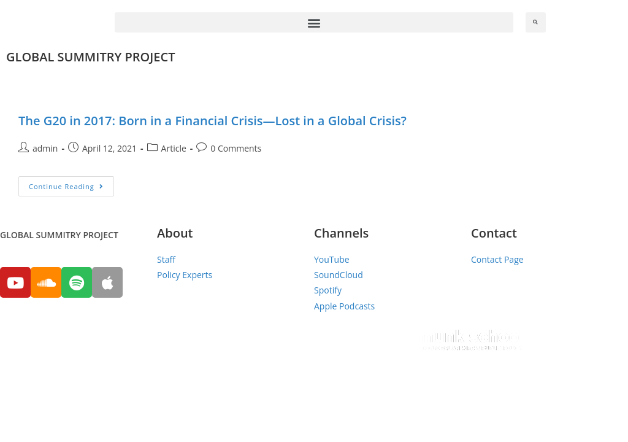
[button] (314, 22)
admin (45, 148)
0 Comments (235, 148)
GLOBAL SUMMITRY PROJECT (90, 56)
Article (173, 148)
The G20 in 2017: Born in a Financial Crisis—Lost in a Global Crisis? (212, 120)
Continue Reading (66, 186)
